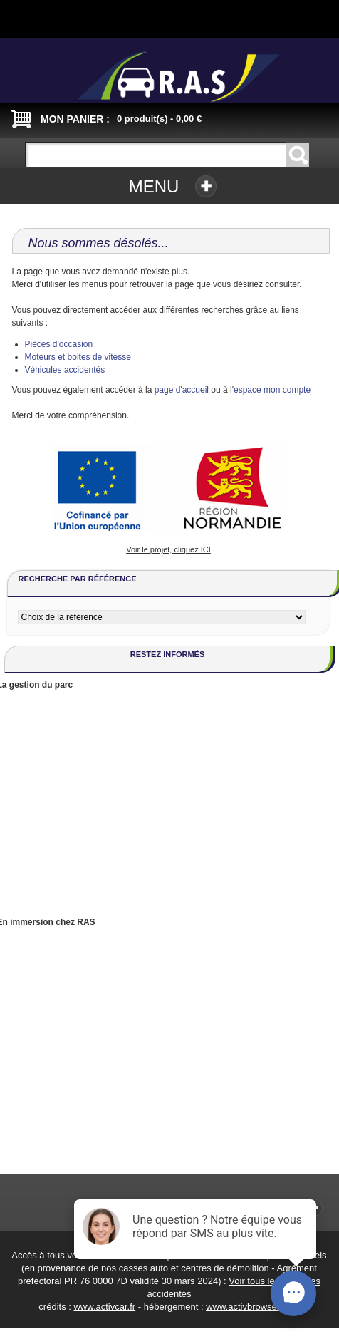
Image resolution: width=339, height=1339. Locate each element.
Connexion (114, 15)
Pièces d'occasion (59, 344)
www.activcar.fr (104, 1306)
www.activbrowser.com (252, 1306)
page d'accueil (182, 390)
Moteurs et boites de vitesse (78, 357)
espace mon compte (272, 390)
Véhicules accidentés (65, 370)
